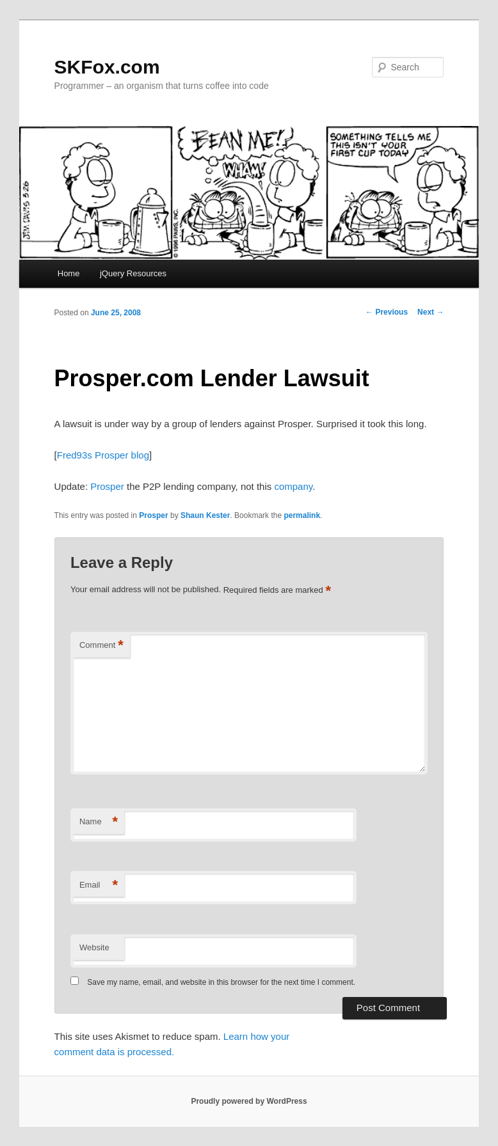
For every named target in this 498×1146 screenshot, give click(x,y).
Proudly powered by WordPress (249, 1101)
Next (430, 312)
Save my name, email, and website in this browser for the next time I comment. (221, 982)
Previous (386, 312)
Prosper (107, 486)
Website (94, 947)
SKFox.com (107, 66)
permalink (302, 515)
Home (69, 273)
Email (98, 885)
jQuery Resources (133, 273)
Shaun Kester (205, 515)
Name (98, 822)
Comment (101, 645)
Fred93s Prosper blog (103, 455)
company (293, 486)
